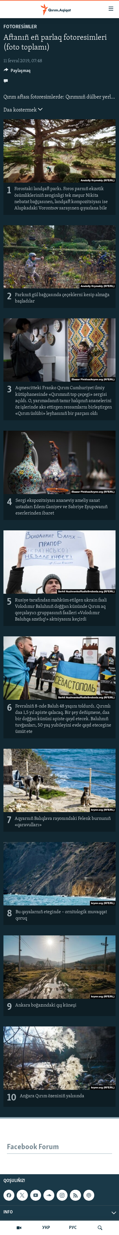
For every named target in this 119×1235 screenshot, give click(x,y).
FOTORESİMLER (20, 27)
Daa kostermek (23, 109)
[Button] (17, 72)
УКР (46, 1227)
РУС (73, 1227)
